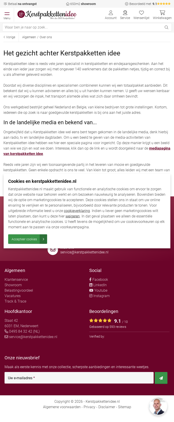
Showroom (13, 285)
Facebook (98, 279)
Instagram (99, 296)
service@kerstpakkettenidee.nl (84, 252)
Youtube (98, 290)
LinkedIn (98, 285)
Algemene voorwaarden (62, 407)
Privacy (89, 407)
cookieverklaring (77, 210)
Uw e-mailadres (21, 378)
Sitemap (124, 407)
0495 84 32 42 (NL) (22, 331)
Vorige (9, 37)
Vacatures (13, 296)
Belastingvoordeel (19, 290)
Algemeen (29, 37)
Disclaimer (106, 407)
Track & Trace (15, 301)
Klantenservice (16, 279)
